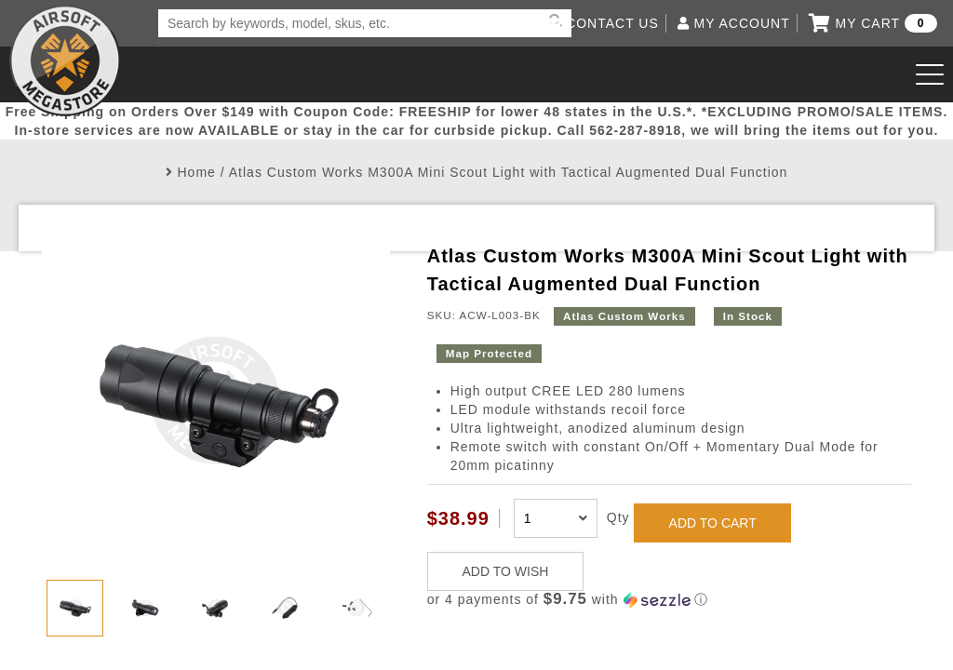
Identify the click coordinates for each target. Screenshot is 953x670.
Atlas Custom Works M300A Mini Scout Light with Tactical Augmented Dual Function (508, 172)
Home (197, 172)
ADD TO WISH (506, 571)
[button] (669, 600)
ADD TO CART (713, 523)
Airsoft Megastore (65, 60)
